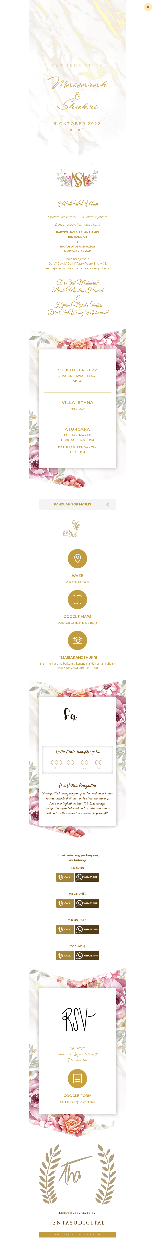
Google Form (77, 1092)
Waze (77, 572)
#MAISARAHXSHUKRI (77, 654)
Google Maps (78, 613)
